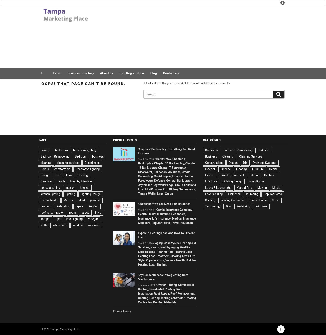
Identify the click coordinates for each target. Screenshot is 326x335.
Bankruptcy (163, 159)
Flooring (82, 175)
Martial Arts (244, 187)
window (78, 225)
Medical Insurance (184, 218)
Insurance (144, 218)
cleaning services (68, 162)
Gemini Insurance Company (174, 209)
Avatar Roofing (167, 285)
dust (58, 175)
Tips (58, 219)
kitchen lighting (50, 194)
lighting (70, 194)
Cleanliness (92, 162)
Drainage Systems (264, 162)
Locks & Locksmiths (218, 187)
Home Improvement (231, 175)
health (61, 181)
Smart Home (258, 200)
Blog (153, 73)
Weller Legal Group (160, 193)
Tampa (45, 219)
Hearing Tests (180, 256)
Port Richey (170, 189)
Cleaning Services (250, 156)
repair (79, 206)
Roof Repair (161, 293)
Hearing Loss (183, 251)
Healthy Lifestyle (81, 181)
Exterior (210, 169)
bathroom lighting (84, 150)
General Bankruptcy (179, 180)
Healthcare (178, 214)
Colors (45, 169)
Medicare (144, 223)
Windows (261, 206)
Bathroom (211, 150)
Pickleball (234, 194)
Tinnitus (162, 264)
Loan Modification (150, 189)
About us (106, 73)
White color (60, 225)
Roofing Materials (165, 302)
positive (95, 200)
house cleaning (50, 187)
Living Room (256, 181)
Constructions (214, 162)
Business (211, 156)
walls (44, 225)
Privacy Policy (122, 311)
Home (56, 73)
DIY (245, 162)
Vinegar (93, 219)
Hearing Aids (165, 251)
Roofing (93, 206)
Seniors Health (175, 260)
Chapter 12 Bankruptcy (169, 163)
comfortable (62, 169)
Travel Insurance (182, 223)
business (98, 156)
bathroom (61, 150)
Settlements (187, 189)
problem (46, 206)
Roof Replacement (182, 293)
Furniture (258, 169)
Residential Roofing (162, 289)
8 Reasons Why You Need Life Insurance (164, 204)
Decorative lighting (88, 169)
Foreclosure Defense (151, 180)
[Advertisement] (205, 36)
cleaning (46, 162)
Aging (159, 243)
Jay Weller (145, 185)
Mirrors (68, 200)
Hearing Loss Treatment (153, 256)
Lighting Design (91, 194)
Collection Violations (166, 172)
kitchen (84, 187)
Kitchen (269, 175)
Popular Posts (161, 223)
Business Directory (80, 73)
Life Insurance (161, 218)
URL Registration (131, 73)
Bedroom (81, 156)
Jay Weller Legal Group (168, 185)
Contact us (171, 73)
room (72, 212)
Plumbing (252, 194)
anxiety (45, 150)
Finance (177, 176)
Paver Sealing (214, 194)
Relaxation (63, 206)
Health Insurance (159, 214)
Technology (212, 206)
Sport (275, 200)
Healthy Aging (169, 247)
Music (276, 187)
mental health (49, 200)
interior (70, 187)
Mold (81, 200)
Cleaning (228, 156)
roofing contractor (52, 212)
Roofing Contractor (233, 200)
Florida (188, 176)
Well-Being (243, 206)
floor (69, 175)
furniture (46, 181)
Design (45, 175)
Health (142, 214)
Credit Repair (162, 176)
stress (85, 212)
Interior (254, 175)
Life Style (211, 181)
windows (94, 225)
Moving (262, 187)
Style (98, 212)
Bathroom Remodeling (55, 156)
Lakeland (190, 185)
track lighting (74, 219)
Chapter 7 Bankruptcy (172, 167)
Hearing (150, 251)
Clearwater (145, 172)
